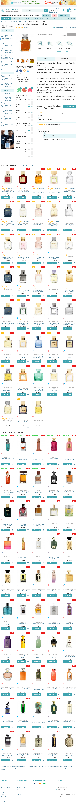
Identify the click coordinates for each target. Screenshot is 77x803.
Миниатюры (37, 15)
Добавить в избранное (70, 27)
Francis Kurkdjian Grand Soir (7, 60)
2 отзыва (26, 27)
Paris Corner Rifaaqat (23, 459)
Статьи (3, 794)
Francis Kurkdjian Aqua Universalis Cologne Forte (6, 108)
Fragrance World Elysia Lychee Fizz (54, 689)
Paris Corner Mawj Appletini (69, 525)
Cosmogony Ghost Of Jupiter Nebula (23, 689)
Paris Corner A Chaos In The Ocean (7, 623)
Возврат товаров (21, 787)
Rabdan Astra (38, 492)
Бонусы (19, 792)
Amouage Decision (38, 557)
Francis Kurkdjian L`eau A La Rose (7, 62)
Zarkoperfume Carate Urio (54, 525)
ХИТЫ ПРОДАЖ (6, 18)
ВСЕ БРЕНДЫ (71, 18)
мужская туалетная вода (35, 766)
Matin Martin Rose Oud (38, 623)
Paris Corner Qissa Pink (69, 459)
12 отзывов (42, 188)
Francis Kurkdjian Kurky (6, 121)
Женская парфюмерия (6, 787)
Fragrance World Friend (69, 656)
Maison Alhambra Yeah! (7, 755)
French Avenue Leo (69, 755)
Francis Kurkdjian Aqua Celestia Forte (6, 101)
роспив (71, 768)
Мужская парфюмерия (6, 789)
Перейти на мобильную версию (66, 799)
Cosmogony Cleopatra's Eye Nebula (7, 689)
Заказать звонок (53, 11)
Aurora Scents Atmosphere (38, 722)
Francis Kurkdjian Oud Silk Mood (8, 324)
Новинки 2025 (46, 15)
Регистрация (73, 6)
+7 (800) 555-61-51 (55, 8)
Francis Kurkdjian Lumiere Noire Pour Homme (6, 84)
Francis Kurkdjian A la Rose (7, 40)
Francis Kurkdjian (25, 165)
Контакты (19, 796)
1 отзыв (11, 254)
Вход (68, 6)
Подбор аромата (63, 15)
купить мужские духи (23, 766)
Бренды (3, 785)
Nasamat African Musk (23, 590)
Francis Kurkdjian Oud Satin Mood (7, 125)
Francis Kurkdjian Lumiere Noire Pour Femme (6, 65)
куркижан (20, 768)
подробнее (39, 50)
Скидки (59, 6)
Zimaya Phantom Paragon (54, 623)
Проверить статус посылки (47, 6)
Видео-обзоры (4, 796)
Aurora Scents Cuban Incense (23, 722)
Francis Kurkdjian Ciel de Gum (6, 114)
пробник (32, 768)
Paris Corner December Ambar (23, 558)
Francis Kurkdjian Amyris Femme (6, 43)
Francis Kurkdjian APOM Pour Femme (7, 33)
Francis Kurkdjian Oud (5, 122)
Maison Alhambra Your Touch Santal (8, 525)
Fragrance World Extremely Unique (54, 656)
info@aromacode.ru (62, 792)
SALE (54, 15)
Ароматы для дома (28, 15)
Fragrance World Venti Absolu (54, 492)
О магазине (4, 799)
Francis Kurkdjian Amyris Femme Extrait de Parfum (6, 46)
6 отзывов (57, 188)
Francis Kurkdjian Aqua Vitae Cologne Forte (7, 111)
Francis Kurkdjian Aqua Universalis (6, 106)
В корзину (6, 197)
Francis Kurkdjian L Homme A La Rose (7, 81)
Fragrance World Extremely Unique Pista (38, 656)
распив (67, 768)
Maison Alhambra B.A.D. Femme (53, 755)
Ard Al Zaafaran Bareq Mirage (8, 722)
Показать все (4, 69)
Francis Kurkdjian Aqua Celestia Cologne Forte (6, 98)
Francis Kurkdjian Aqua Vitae (7, 50)
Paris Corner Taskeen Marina (7, 557)
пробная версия (61, 768)
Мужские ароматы (17, 15)
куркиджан (15, 768)
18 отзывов (26, 188)
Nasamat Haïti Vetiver (69, 557)
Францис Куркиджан (39, 768)
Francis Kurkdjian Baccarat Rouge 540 (6, 55)
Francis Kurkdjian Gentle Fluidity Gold (6, 116)
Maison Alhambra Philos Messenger (53, 722)
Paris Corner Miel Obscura (8, 492)
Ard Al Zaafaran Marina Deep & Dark (38, 525)
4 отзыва (41, 254)
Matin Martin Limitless (23, 623)
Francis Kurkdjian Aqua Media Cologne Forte (6, 103)
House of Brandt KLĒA (69, 590)
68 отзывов (11, 188)
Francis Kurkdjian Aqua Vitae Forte (7, 53)
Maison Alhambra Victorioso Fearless (23, 525)
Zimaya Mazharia (69, 623)
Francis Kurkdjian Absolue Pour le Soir (7, 39)
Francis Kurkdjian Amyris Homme (6, 79)
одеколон (65, 766)
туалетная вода (58, 766)
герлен (24, 768)
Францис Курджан (48, 768)
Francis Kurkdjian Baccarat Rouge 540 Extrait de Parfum (7, 58)
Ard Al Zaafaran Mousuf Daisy (69, 689)
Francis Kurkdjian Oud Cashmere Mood (23, 422)
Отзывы (3, 801)
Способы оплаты (32, 6)
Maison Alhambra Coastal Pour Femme (69, 722)
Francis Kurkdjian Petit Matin (53, 291)
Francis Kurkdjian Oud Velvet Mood (7, 128)
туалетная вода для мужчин (48, 766)
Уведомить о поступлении (71, 34)
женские (3, 769)
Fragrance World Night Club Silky (7, 656)
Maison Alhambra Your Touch (69, 492)
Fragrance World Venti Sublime (54, 558)
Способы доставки (19, 6)
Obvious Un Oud (38, 590)
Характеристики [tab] (65, 58)
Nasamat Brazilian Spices (7, 590)
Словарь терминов (59, 27)
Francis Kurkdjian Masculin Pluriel (7, 87)
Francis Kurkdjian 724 (5, 93)
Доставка (19, 785)
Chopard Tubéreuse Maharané (53, 459)
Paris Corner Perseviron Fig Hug (8, 459)
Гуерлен (55, 768)
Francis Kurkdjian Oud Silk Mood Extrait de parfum (54, 356)
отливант (10, 768)
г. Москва (8, 6)
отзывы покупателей (6, 766)
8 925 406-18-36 (61, 789)
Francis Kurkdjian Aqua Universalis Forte (6, 48)
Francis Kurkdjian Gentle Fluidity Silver (6, 119)
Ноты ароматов (21, 799)
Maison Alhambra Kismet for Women (23, 755)
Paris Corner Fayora (54, 590)
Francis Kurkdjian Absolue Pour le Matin (6, 36)
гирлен (28, 768)
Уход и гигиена (4, 792)
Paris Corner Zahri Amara (38, 459)
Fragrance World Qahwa (38, 689)
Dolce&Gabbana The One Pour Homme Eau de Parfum (23, 492)
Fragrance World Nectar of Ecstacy (23, 656)
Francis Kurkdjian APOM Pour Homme (7, 76)
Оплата (19, 789)
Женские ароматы (6, 15)
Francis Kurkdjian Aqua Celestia (6, 95)
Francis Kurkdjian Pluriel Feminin (38, 258)
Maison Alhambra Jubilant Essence (38, 755)
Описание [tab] (45, 58)
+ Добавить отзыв (69, 106)
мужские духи (15, 766)
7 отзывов (26, 319)
